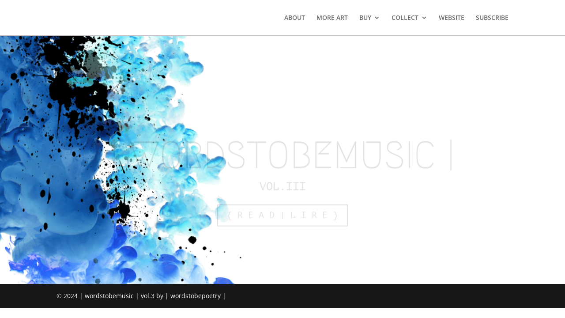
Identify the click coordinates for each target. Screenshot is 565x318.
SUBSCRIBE (492, 18)
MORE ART (332, 18)
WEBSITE (451, 18)
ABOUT (294, 18)
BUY (365, 18)
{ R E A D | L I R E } (282, 217)
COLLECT (405, 18)
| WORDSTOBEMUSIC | (282, 157)
